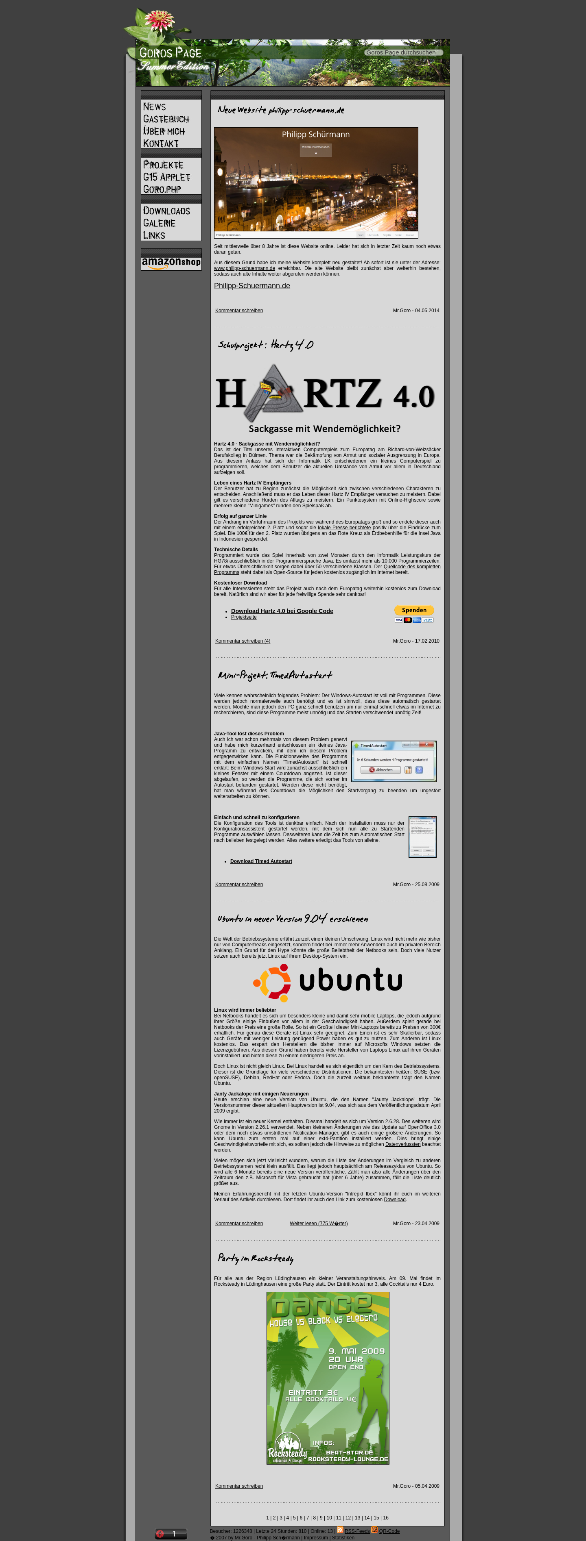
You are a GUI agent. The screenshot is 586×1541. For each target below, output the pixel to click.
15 (376, 1518)
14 (367, 1518)
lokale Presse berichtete (344, 527)
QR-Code (389, 1531)
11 (338, 1518)
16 (385, 1518)
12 (348, 1518)
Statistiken (343, 1538)
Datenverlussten (403, 1144)
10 (329, 1518)
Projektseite (244, 617)
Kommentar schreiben (239, 310)
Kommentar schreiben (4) (242, 641)
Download (395, 1199)
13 (357, 1518)
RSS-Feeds (357, 1531)
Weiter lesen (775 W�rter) (319, 1223)
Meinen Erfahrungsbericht (242, 1194)
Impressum (316, 1538)
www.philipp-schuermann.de (244, 268)
